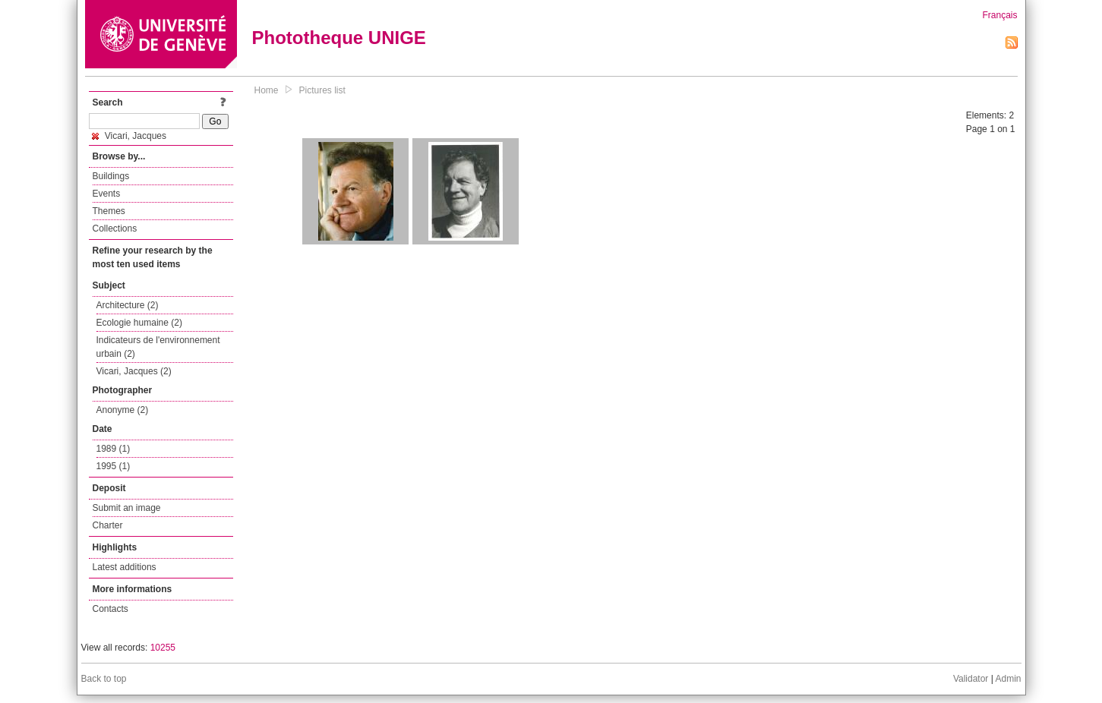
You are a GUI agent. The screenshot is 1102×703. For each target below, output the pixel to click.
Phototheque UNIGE (339, 37)
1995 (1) (113, 466)
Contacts (110, 609)
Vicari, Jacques (129, 136)
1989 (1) (113, 448)
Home (266, 90)
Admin (1008, 678)
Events (107, 193)
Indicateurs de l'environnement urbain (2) (158, 347)
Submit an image (127, 508)
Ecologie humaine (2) (139, 322)
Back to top (104, 678)
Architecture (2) (127, 305)
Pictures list (322, 90)
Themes (109, 211)
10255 (162, 647)
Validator (970, 678)
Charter (108, 525)
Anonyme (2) (122, 410)
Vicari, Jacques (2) (134, 371)
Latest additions (124, 567)
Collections (115, 228)
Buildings (111, 176)
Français (999, 15)
